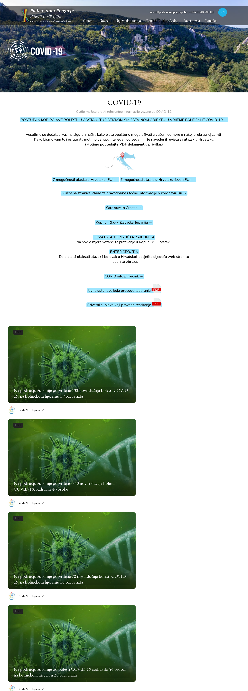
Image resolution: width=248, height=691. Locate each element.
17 (165, 452)
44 (192, 462)
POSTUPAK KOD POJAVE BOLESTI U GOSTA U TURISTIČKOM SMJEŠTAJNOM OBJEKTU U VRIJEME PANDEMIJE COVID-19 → (124, 119)
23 (219, 452)
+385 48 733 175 (155, 580)
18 (174, 452)
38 (138, 462)
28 (47, 462)
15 (147, 452)
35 (110, 462)
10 (101, 452)
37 (129, 462)
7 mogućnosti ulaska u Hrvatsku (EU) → (85, 179)
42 (174, 462)
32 (83, 462)
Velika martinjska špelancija (28, 603)
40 (156, 462)
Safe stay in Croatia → (124, 207)
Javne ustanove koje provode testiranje (124, 290)
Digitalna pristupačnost (49, 665)
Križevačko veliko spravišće (27, 582)
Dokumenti (73, 665)
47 (219, 462)
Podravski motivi (20, 589)
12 (119, 452)
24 (228, 452)
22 (210, 452)
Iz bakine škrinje (20, 617)
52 (129, 473)
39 (147, 462)
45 (201, 462)
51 (119, 473)
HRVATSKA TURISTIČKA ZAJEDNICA (124, 237)
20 (192, 452)
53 (138, 473)
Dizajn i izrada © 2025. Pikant (199, 665)
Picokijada (15, 575)
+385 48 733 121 (155, 574)
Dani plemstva (18, 610)
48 (228, 462)
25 (20, 462)
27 (38, 462)
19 (183, 452)
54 (147, 473)
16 (156, 452)
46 (210, 462)
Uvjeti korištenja (22, 665)
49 (101, 473)
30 (65, 462)
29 (56, 462)
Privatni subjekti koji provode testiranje (124, 304)
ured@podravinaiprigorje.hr (166, 611)
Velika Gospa (17, 630)
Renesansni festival (22, 568)
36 (119, 462)
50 (110, 473)
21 (201, 452)
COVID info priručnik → (124, 276)
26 (29, 462)
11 (110, 452)
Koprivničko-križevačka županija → (124, 222)
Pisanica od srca (19, 596)
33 (92, 462)
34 (101, 462)
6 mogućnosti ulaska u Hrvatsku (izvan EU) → (158, 179)
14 (138, 452)
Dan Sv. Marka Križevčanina (27, 623)
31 (74, 462)
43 (183, 462)
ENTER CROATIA (124, 251)
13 (129, 452)
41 (165, 462)
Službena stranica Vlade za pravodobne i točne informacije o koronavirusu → (124, 193)
